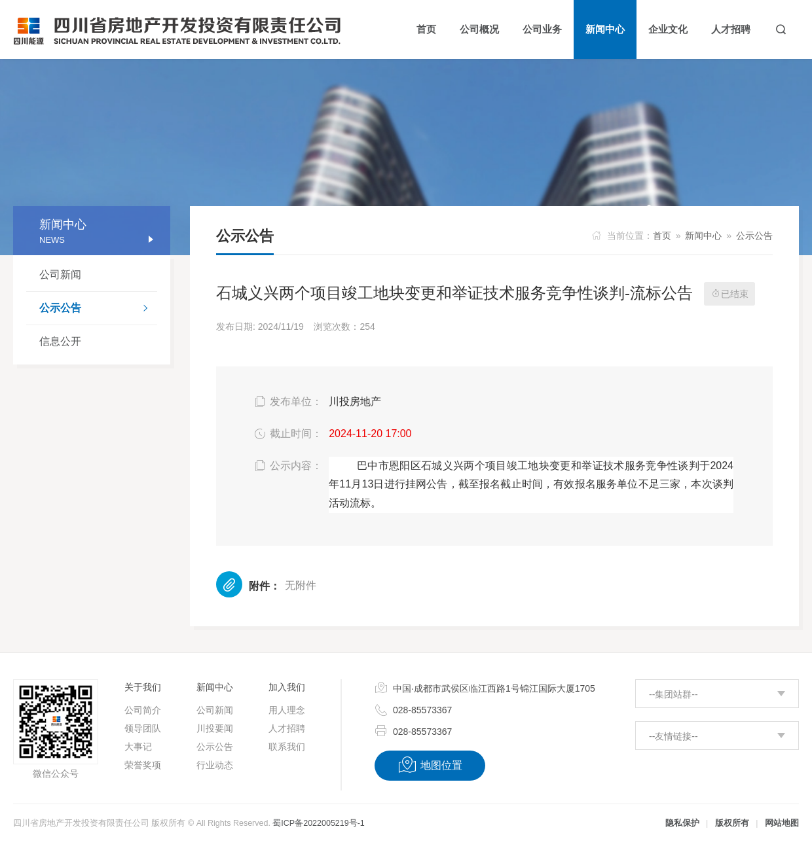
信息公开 (60, 341)
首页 (662, 235)
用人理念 (286, 710)
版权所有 (732, 823)
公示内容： (287, 466)
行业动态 (214, 765)
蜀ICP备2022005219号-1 (318, 823)
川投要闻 (214, 728)
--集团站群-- (673, 694)
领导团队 (142, 728)
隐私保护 (682, 823)
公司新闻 (60, 274)
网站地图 (782, 823)
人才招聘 (286, 728)
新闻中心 (703, 235)
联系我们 (286, 746)
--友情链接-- (673, 736)
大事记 (138, 746)
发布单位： (287, 402)
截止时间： (287, 434)
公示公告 (98, 309)
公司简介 (142, 710)
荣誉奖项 (142, 765)
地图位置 (429, 765)
